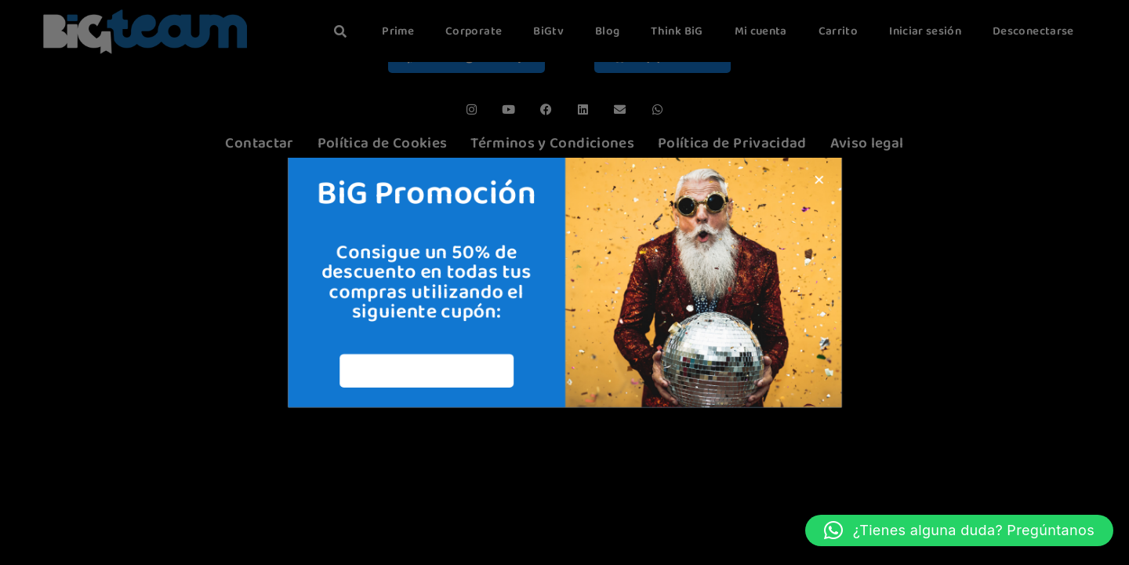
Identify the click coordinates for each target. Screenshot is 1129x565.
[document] (564, 282)
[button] (959, 530)
